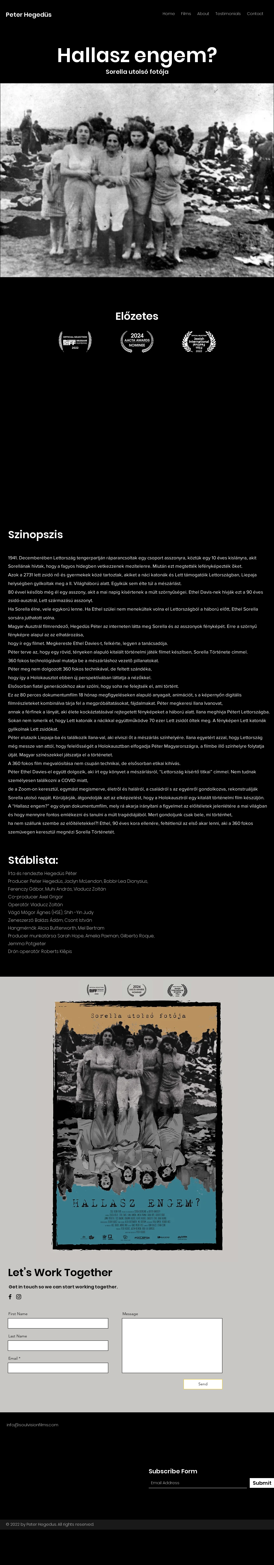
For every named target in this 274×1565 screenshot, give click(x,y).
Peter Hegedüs (29, 14)
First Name (18, 1314)
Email (13, 1358)
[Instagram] (18, 1296)
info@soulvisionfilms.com (32, 1425)
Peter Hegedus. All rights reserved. (60, 1524)
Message (130, 1314)
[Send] (203, 1384)
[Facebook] (10, 1296)
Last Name (17, 1336)
